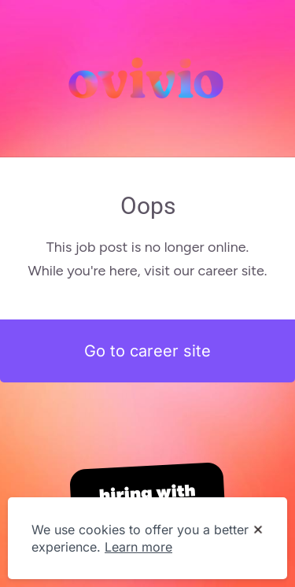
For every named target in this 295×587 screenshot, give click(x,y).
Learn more (138, 547)
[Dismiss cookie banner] (258, 530)
